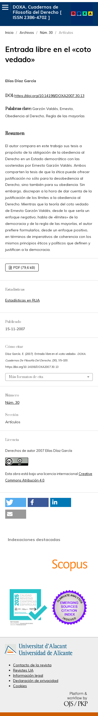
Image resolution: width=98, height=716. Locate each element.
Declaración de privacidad (35, 680)
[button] (15, 502)
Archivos (27, 32)
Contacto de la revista (32, 665)
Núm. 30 (46, 32)
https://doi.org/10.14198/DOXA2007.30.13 (49, 95)
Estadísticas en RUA (22, 300)
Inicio (9, 32)
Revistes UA (23, 670)
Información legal (28, 675)
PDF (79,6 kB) (24, 267)
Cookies (20, 686)
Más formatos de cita (26, 377)
